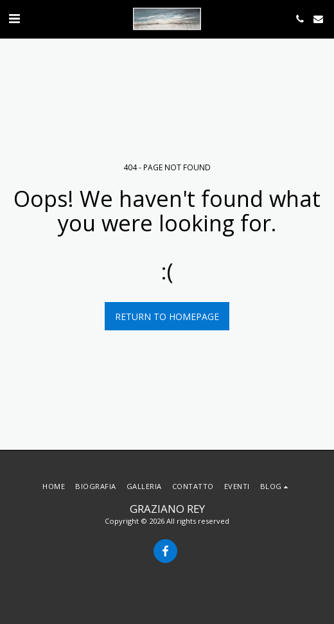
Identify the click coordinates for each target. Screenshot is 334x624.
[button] (14, 18)
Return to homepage (167, 316)
